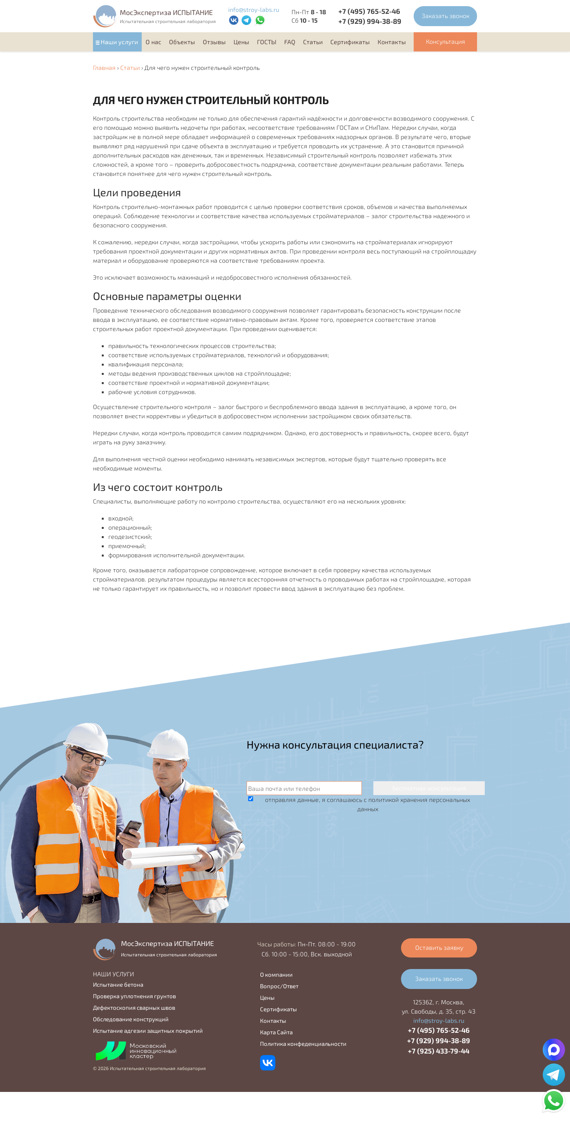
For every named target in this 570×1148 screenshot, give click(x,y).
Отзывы (214, 41)
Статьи (313, 41)
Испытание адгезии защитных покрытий (148, 1030)
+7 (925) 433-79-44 (438, 1051)
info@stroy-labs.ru (253, 9)
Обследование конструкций (131, 1018)
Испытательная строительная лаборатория (168, 21)
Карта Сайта (276, 1032)
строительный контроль (342, 155)
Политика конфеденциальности (303, 1043)
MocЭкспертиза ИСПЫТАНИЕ (166, 12)
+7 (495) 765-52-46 (369, 11)
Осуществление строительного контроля (152, 406)
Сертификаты (278, 1009)
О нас (153, 41)
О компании (276, 974)
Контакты (392, 41)
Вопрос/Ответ (279, 985)
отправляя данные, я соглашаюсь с (367, 804)
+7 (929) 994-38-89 (369, 21)
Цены (241, 41)
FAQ (289, 41)
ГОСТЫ (267, 41)
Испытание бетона (118, 984)
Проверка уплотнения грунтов (134, 995)
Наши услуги (119, 41)
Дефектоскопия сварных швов (134, 1007)
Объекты (182, 41)
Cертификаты (350, 41)
